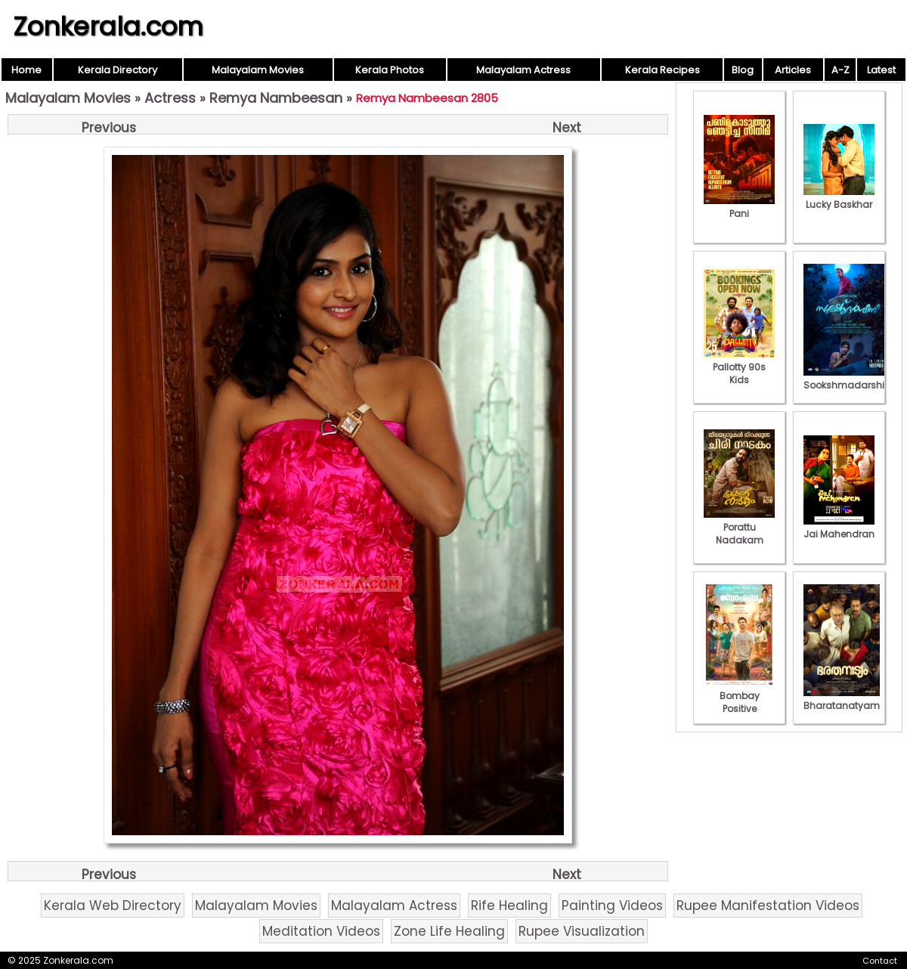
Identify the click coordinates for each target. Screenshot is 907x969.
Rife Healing (509, 905)
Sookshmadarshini (848, 379)
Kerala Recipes (662, 70)
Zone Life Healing (449, 931)
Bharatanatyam (841, 699)
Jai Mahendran (838, 527)
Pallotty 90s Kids (739, 367)
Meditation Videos (321, 931)
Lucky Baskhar (838, 198)
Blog (743, 70)
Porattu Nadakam (739, 527)
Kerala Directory (117, 70)
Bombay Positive (739, 695)
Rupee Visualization (582, 931)
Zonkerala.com (108, 26)
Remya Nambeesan (275, 97)
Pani (739, 207)
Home (26, 70)
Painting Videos (612, 905)
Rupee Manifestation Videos (767, 905)
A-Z (840, 70)
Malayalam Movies (258, 70)
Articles (793, 70)
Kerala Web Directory (112, 905)
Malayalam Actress (523, 70)
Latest (881, 70)
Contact (879, 961)
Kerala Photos (389, 70)
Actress (170, 97)
